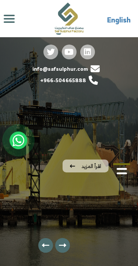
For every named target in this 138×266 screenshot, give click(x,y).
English (119, 20)
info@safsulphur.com (66, 68)
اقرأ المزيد (85, 166)
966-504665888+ (69, 80)
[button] (121, 164)
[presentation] (62, 245)
